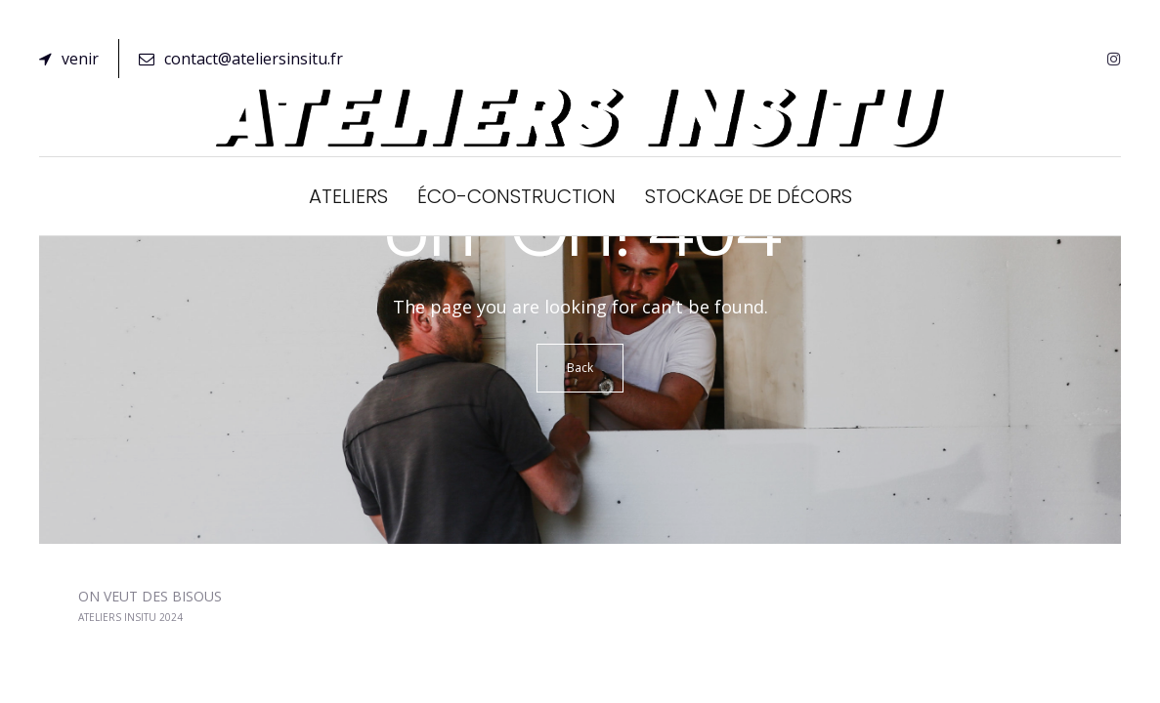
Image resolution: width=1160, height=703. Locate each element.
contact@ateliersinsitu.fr (241, 58)
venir (69, 58)
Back (580, 367)
